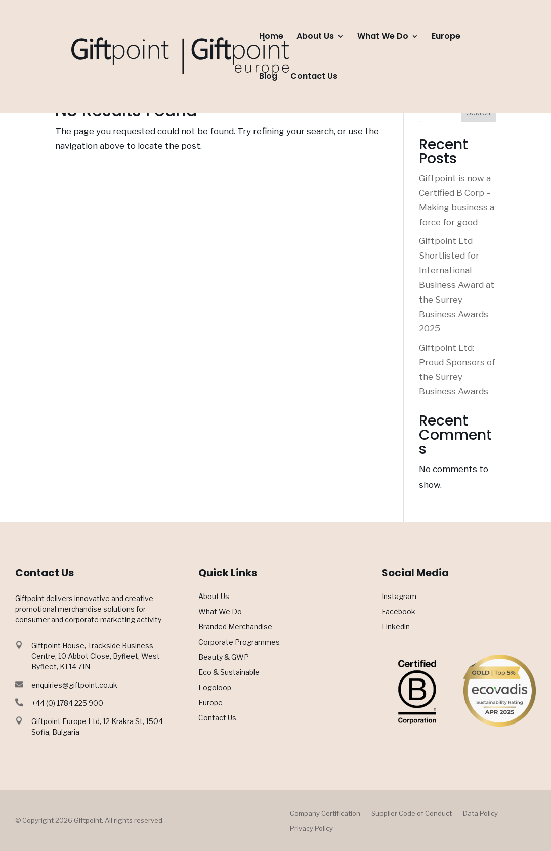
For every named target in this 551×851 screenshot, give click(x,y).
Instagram (399, 597)
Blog (268, 77)
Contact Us (313, 77)
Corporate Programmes (239, 642)
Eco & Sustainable (229, 672)
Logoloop (214, 688)
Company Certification (325, 813)
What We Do (382, 37)
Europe (446, 37)
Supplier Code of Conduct (411, 813)
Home (271, 37)
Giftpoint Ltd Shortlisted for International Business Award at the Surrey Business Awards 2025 (456, 284)
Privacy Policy (311, 828)
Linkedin (396, 627)
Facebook (398, 612)
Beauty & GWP (223, 657)
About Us (315, 37)
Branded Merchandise (235, 627)
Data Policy (480, 813)
